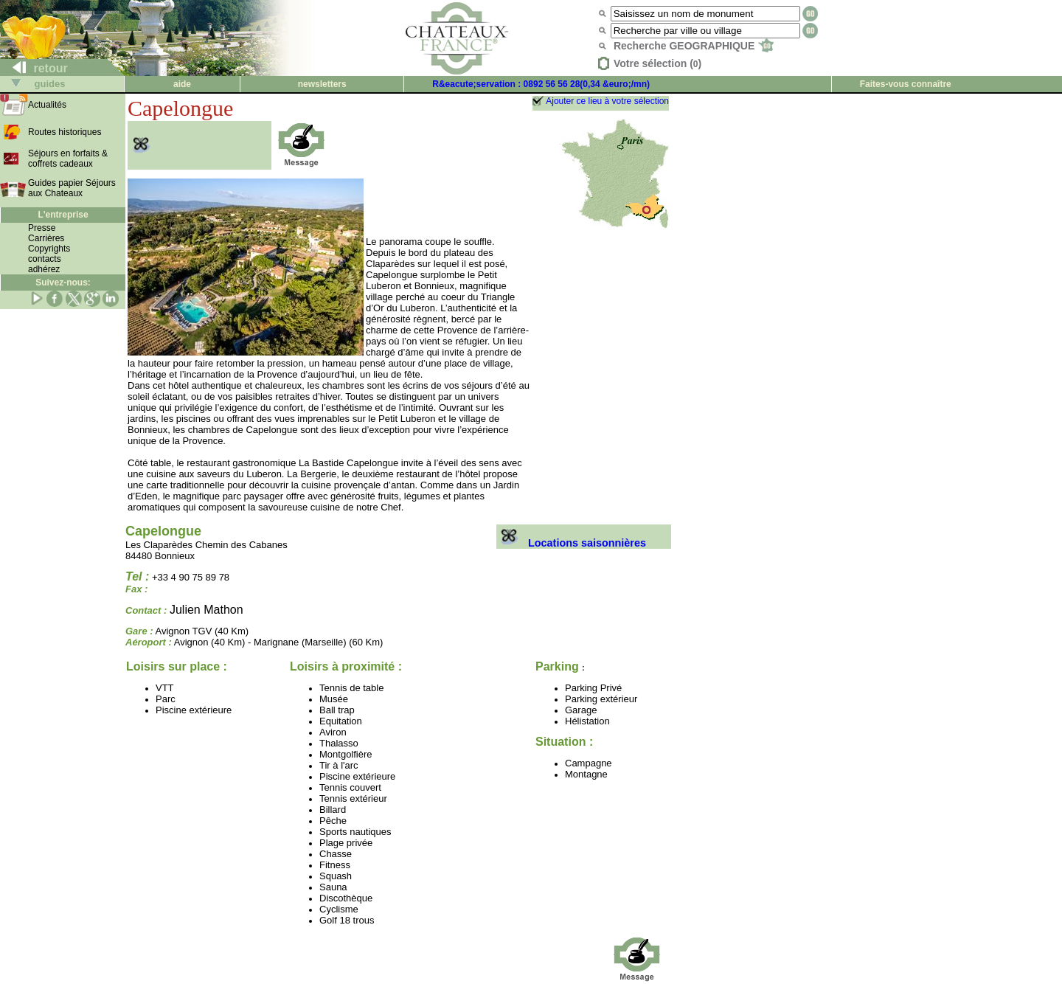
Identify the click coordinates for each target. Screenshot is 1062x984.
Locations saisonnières (571, 543)
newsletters (322, 84)
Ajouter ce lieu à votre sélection (607, 101)
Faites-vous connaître (905, 84)
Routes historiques (64, 132)
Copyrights (49, 248)
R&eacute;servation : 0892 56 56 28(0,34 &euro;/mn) (541, 84)
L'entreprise (63, 214)
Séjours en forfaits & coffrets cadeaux (68, 158)
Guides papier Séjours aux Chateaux (72, 188)
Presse (41, 228)
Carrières (46, 238)
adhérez (44, 269)
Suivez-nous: (63, 282)
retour (34, 68)
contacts (44, 259)
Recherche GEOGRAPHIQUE (694, 46)
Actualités (47, 105)
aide (182, 84)
